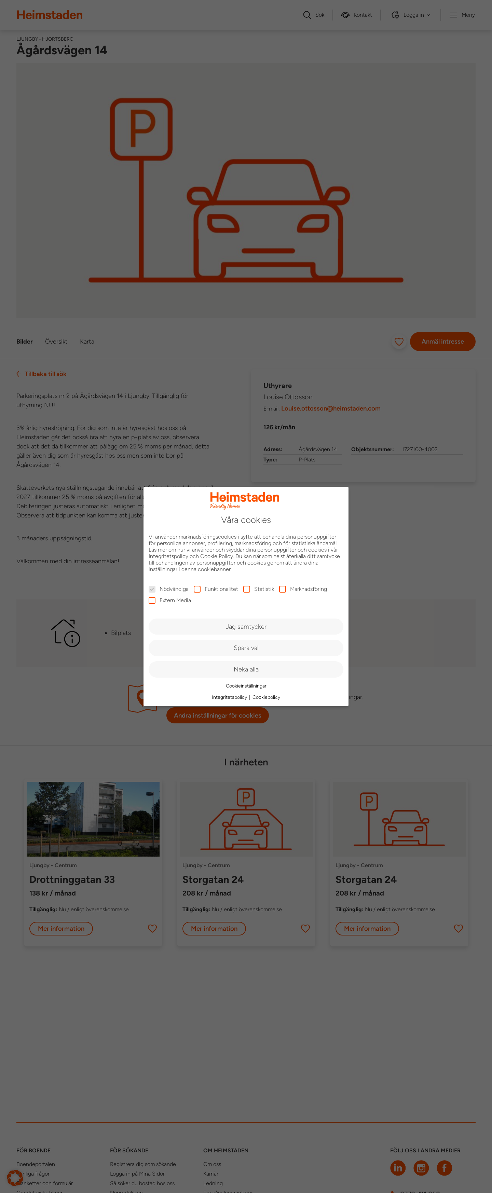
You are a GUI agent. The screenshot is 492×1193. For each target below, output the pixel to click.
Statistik (258, 589)
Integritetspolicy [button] (230, 697)
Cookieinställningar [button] (246, 686)
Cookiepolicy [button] (266, 697)
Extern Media (170, 600)
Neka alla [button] (246, 669)
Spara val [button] (246, 648)
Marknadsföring (303, 589)
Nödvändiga (169, 589)
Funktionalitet (216, 589)
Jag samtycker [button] (246, 626)
